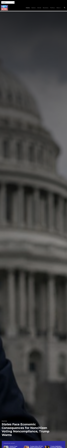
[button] (64, 7)
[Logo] (4, 7)
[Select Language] (8, 2)
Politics (4, 421)
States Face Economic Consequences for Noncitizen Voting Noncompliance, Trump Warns (25, 430)
